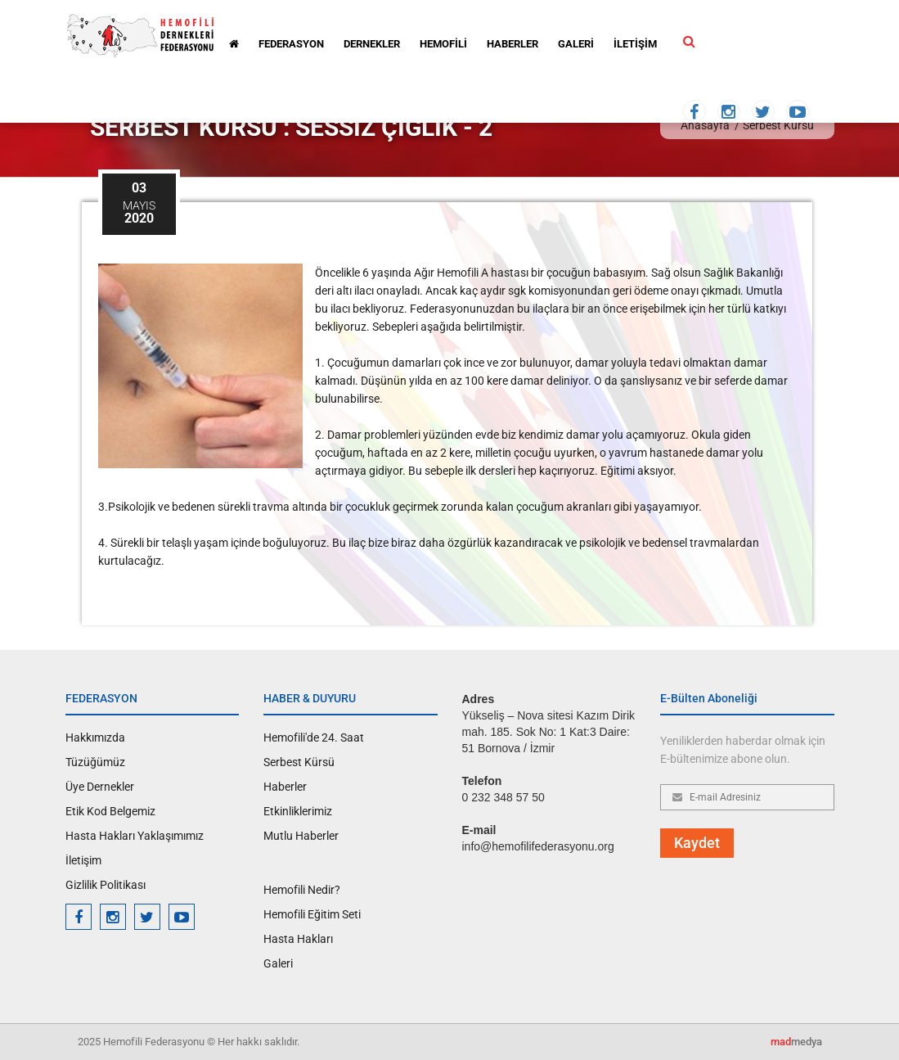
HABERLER (512, 44)
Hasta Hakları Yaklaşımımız (134, 835)
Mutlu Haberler (301, 835)
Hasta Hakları (298, 939)
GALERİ (576, 44)
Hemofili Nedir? (301, 889)
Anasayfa (705, 125)
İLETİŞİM (635, 44)
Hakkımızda (95, 737)
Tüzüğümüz (95, 762)
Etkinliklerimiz (297, 811)
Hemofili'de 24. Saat (313, 737)
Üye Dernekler (99, 786)
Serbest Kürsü (778, 125)
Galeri (278, 963)
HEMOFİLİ (443, 44)
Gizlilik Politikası (105, 885)
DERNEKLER (372, 44)
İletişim (83, 860)
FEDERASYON (291, 44)
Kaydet (697, 842)
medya (796, 1041)
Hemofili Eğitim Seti (312, 914)
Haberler (285, 786)
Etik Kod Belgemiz (110, 811)
